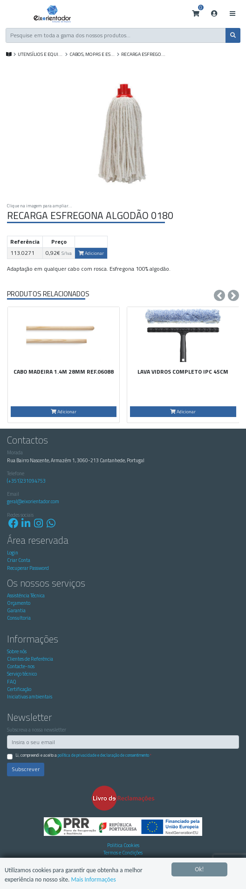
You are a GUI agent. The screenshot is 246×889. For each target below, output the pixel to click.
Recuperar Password (28, 568)
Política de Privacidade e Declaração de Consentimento (103, 755)
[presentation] (219, 295)
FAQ (11, 681)
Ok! (199, 869)
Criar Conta (18, 560)
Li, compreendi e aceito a (83, 755)
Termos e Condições (123, 852)
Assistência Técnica (26, 595)
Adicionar (91, 253)
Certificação (19, 689)
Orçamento (18, 603)
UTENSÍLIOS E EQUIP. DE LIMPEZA (41, 54)
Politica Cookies (123, 845)
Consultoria (19, 618)
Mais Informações (95, 879)
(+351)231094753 (26, 481)
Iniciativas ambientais (29, 696)
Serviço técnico (22, 673)
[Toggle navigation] (232, 14)
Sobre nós (17, 651)
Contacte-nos (20, 666)
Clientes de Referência (30, 659)
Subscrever (26, 769)
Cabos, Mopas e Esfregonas (92, 54)
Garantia (16, 610)
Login (12, 552)
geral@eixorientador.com (33, 501)
